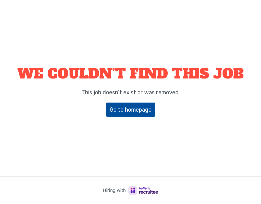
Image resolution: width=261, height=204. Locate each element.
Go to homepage (131, 109)
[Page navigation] (248, 11)
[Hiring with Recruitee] (130, 190)
